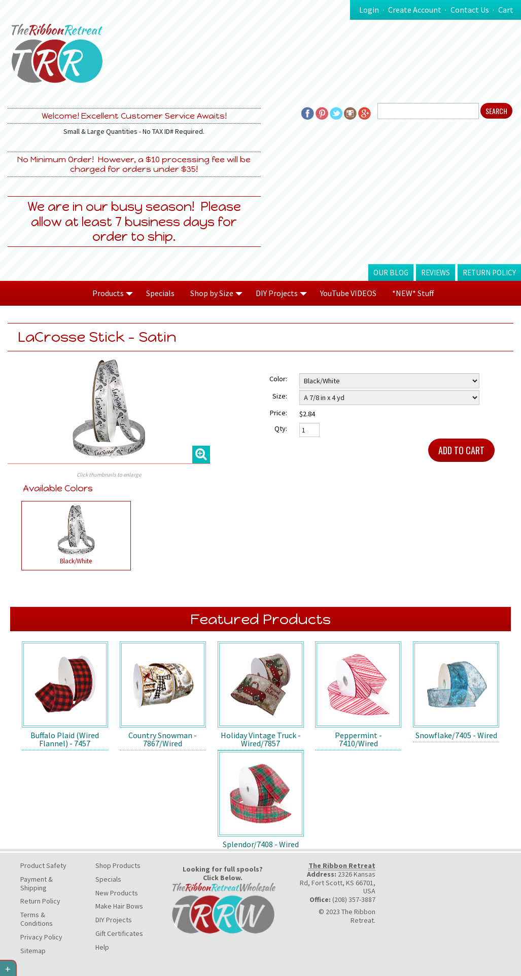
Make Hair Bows (119, 906)
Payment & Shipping (36, 883)
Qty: (280, 428)
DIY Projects (113, 919)
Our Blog (390, 272)
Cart (505, 10)
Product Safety (43, 865)
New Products (116, 892)
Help (102, 947)
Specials (160, 293)
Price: (278, 412)
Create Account (414, 10)
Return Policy (489, 272)
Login (369, 10)
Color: (278, 378)
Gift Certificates (119, 933)
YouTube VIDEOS (348, 293)
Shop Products (118, 865)
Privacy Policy (41, 937)
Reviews (435, 272)
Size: (279, 396)
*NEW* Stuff (413, 293)
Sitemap (33, 950)
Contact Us (469, 10)
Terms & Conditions (36, 919)
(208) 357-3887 (353, 899)
